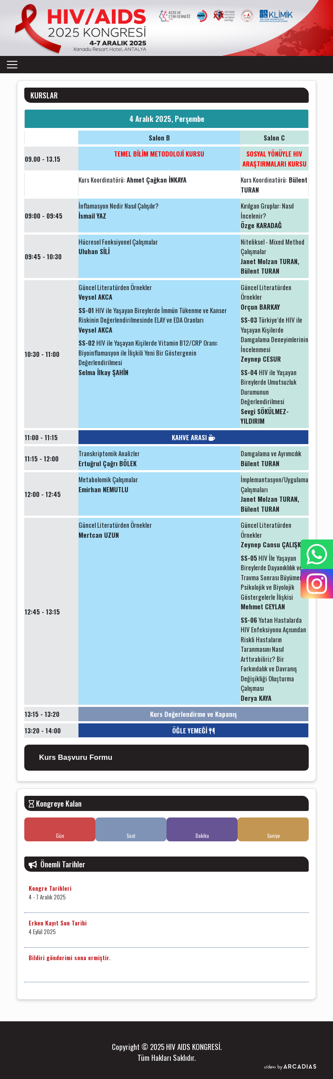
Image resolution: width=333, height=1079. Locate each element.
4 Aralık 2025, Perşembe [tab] (166, 118)
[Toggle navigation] (12, 64)
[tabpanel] (166, 433)
